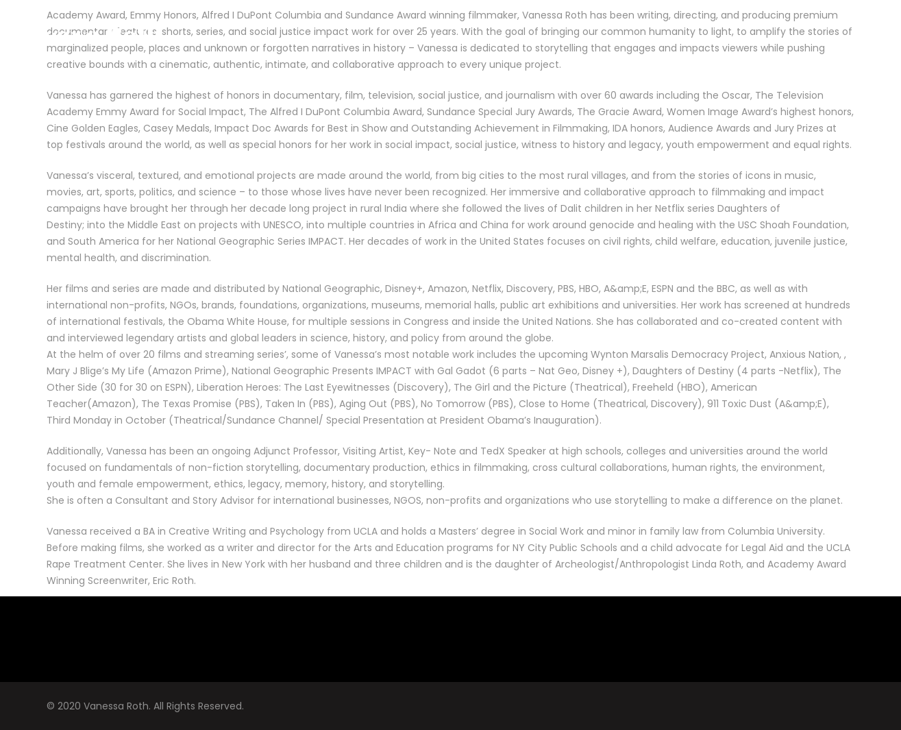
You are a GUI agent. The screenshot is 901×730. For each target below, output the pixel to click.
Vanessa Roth (84, 34)
